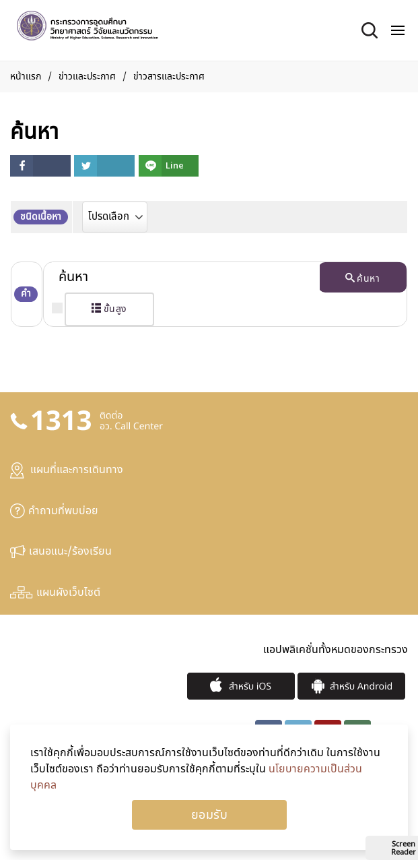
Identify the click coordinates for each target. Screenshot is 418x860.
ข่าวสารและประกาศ (169, 76)
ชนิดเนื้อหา (40, 217)
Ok (209, 815)
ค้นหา (362, 279)
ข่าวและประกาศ (87, 76)
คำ (26, 293)
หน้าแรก (25, 76)
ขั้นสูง (109, 309)
